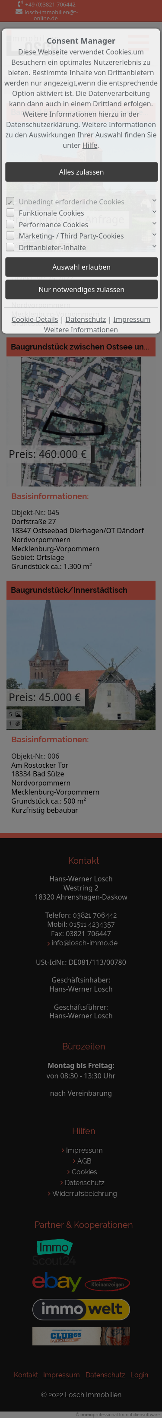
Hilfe (90, 145)
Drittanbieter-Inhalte (52, 247)
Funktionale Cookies (51, 213)
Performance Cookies (54, 224)
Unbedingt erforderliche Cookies (72, 202)
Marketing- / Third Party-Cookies (71, 236)
